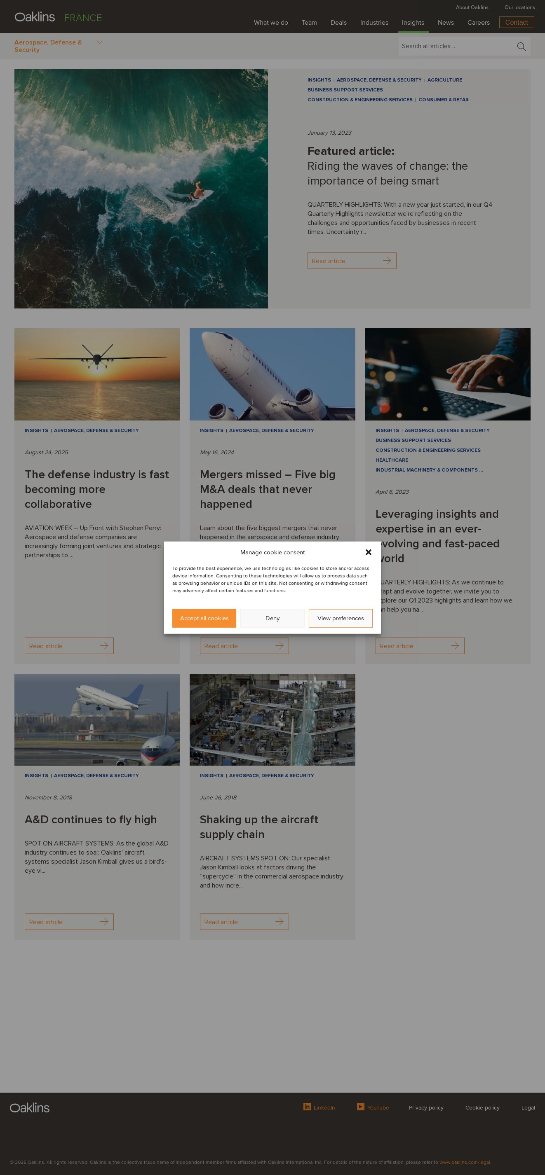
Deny (272, 618)
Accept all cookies (204, 618)
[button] (368, 552)
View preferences (340, 618)
